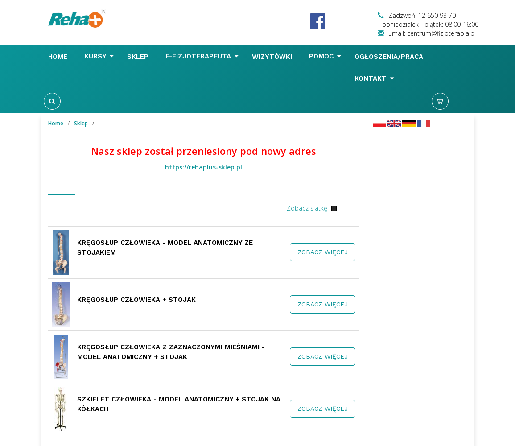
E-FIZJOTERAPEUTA (202, 56)
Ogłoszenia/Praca (389, 57)
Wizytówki (273, 57)
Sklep (139, 57)
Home (59, 57)
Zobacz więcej (322, 252)
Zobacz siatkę (307, 208)
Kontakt (374, 78)
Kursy (99, 56)
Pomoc (325, 56)
